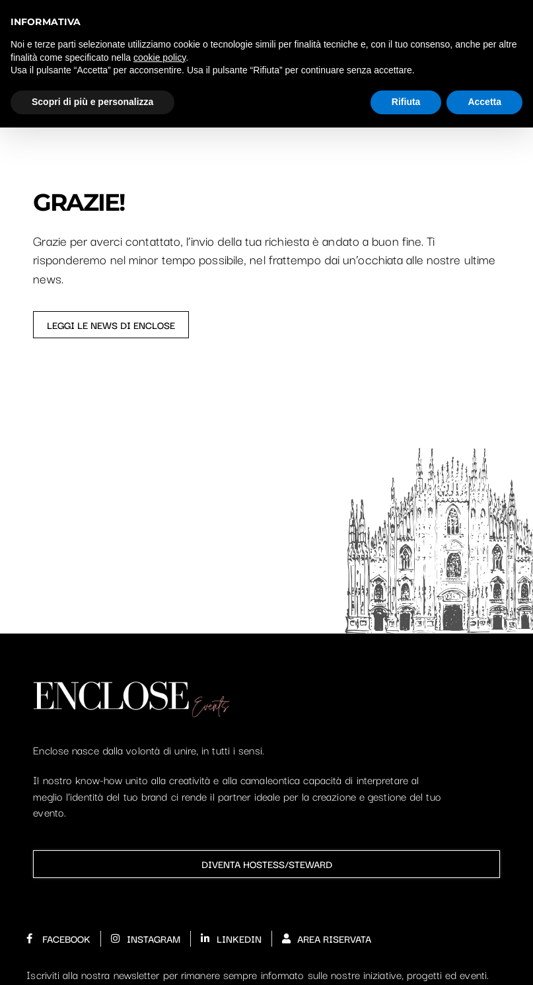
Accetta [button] (484, 101)
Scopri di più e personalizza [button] (92, 101)
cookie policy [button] (159, 57)
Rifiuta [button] (406, 101)
